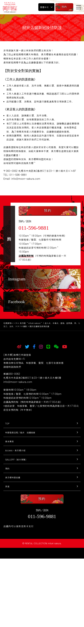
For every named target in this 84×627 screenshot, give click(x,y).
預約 (7, 468)
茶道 (7, 486)
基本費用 (9, 441)
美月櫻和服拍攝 (12, 477)
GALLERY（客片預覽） (16, 459)
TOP (7, 423)
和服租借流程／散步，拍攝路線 (20, 432)
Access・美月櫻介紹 (15, 450)
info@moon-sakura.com (17, 382)
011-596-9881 (34, 228)
